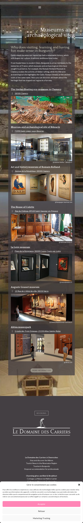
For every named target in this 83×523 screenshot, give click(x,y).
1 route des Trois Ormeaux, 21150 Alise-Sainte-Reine (38, 331)
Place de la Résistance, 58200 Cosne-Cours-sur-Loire (38, 251)
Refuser (41, 511)
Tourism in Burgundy (41, 466)
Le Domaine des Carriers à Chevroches (41, 457)
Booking (41, 414)
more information (41, 372)
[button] (79, 484)
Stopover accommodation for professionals (41, 469)
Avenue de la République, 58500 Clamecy (32, 171)
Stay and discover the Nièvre (41, 460)
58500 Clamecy (21, 93)
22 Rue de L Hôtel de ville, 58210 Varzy (32, 291)
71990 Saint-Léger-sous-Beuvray (29, 131)
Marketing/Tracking (41, 518)
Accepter (41, 504)
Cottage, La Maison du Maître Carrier (42, 479)
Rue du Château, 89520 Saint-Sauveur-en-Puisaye (36, 211)
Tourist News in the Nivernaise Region (41, 463)
